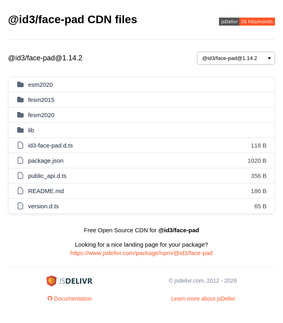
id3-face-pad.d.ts (50, 145)
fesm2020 (41, 115)
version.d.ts (43, 206)
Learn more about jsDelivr (203, 298)
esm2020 (40, 84)
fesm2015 (41, 99)
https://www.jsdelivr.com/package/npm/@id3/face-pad (141, 252)
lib (31, 130)
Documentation (70, 298)
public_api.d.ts (47, 175)
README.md (46, 190)
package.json (45, 160)
